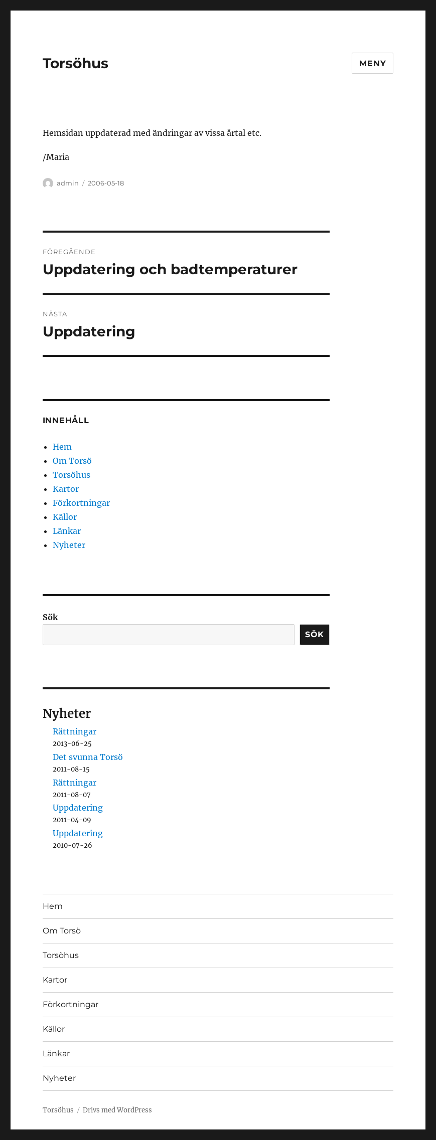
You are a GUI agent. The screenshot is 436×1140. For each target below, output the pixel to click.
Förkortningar (81, 503)
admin (68, 183)
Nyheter (69, 545)
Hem (62, 447)
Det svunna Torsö (88, 757)
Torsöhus (75, 63)
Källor (65, 517)
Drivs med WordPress (117, 1110)
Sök (50, 617)
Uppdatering (78, 808)
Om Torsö (72, 461)
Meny (372, 63)
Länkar (67, 531)
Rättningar (74, 731)
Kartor (66, 489)
